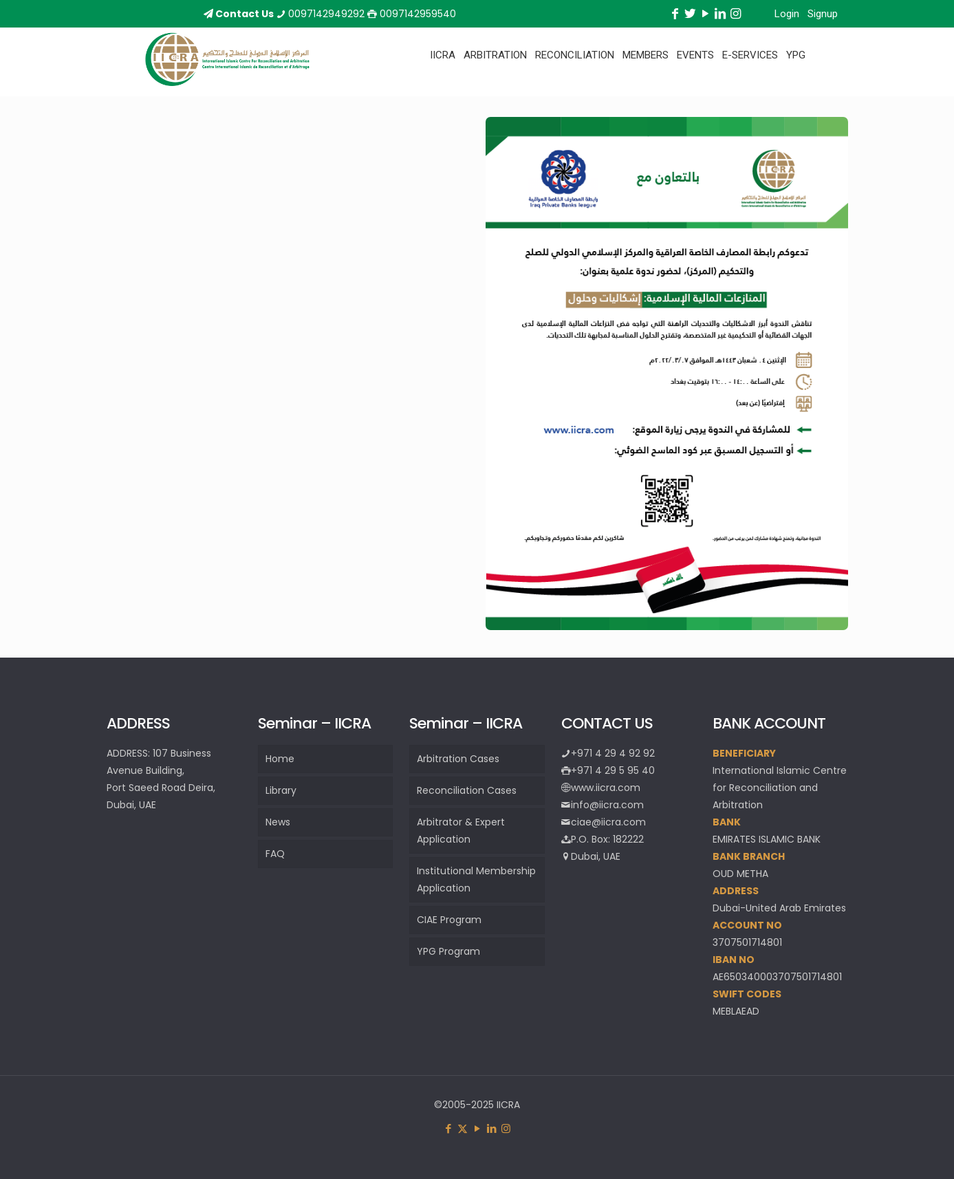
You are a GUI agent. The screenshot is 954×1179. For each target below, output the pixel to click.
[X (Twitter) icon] (462, 1128)
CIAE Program (449, 920)
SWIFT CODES (747, 994)
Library (280, 790)
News (277, 822)
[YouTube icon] (477, 1128)
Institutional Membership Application (476, 879)
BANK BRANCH (749, 856)
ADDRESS (736, 891)
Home (279, 759)
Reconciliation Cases (467, 790)
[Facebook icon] (448, 1128)
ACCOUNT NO (747, 925)
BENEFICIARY (744, 753)
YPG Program (448, 951)
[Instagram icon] (506, 1128)
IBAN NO (734, 959)
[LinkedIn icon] (491, 1128)
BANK (727, 822)
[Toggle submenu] (442, 89)
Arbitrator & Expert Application (461, 830)
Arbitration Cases (458, 759)
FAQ (275, 854)
